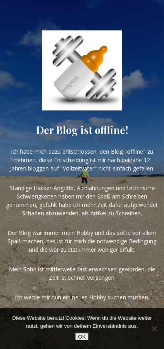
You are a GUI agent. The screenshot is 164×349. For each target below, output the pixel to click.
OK (82, 337)
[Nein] (154, 329)
